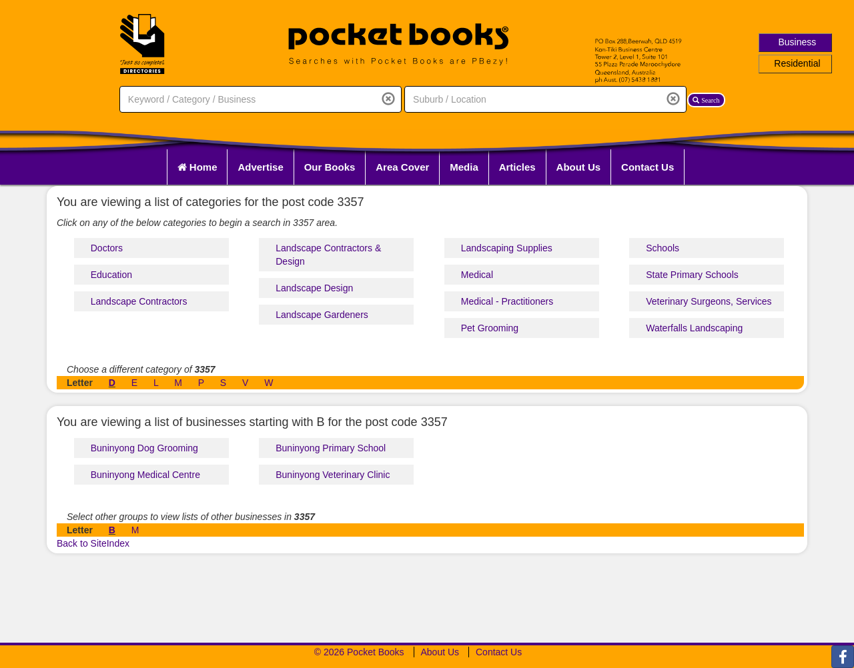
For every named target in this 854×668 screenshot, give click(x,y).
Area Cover (402, 167)
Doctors (107, 248)
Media (464, 167)
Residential (797, 63)
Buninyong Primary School (331, 448)
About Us (578, 167)
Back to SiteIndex (93, 543)
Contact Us (647, 167)
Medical (477, 274)
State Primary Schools (692, 274)
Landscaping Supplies (506, 248)
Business (798, 42)
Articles (517, 167)
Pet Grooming (489, 328)
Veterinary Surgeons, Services (708, 301)
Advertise (260, 167)
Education (111, 274)
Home (197, 167)
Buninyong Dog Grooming (144, 448)
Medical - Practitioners (507, 301)
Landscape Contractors (139, 301)
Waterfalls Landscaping (694, 328)
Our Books (330, 167)
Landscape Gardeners (322, 314)
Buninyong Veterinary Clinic (333, 474)
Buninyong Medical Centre (145, 474)
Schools (662, 248)
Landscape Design (314, 288)
